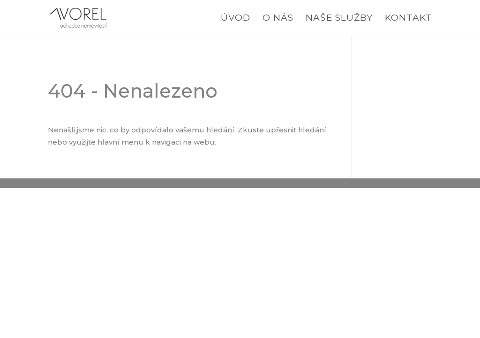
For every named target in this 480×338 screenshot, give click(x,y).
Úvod (235, 19)
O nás (277, 19)
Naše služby (339, 19)
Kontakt (408, 19)
